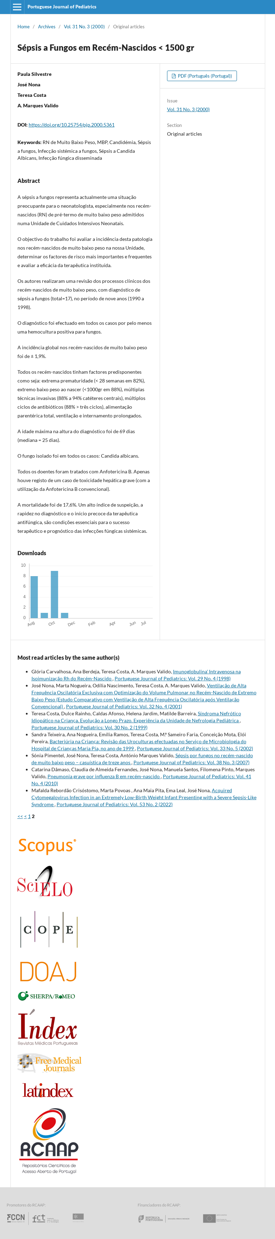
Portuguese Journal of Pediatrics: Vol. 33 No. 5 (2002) (195, 748)
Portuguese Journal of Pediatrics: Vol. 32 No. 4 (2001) (124, 706)
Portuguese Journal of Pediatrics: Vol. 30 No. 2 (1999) (89, 727)
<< (20, 816)
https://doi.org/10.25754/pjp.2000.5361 (72, 125)
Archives (47, 26)
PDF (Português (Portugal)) (204, 76)
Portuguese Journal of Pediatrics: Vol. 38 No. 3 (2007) (191, 762)
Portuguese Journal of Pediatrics (62, 6)
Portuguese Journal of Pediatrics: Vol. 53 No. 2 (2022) (115, 804)
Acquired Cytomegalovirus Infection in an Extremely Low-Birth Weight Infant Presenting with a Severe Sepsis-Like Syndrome (143, 797)
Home (23, 26)
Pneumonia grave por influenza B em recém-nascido (104, 776)
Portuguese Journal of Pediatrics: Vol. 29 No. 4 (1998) (173, 678)
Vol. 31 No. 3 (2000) (84, 26)
